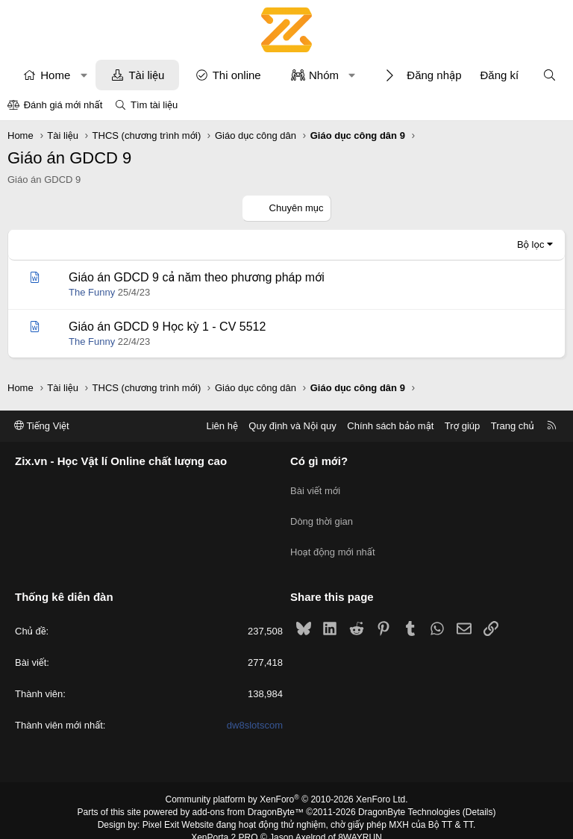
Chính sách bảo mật (390, 425)
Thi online (237, 75)
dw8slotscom (255, 709)
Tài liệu (146, 75)
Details (479, 796)
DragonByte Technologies (409, 796)
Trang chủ (512, 425)
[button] (84, 75)
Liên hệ (221, 425)
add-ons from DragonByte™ (248, 796)
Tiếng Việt (41, 425)
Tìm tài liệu (154, 104)
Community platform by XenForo (287, 784)
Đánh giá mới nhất (63, 104)
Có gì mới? (319, 461)
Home (55, 75)
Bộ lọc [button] (531, 244)
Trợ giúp (462, 425)
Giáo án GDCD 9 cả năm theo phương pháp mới (197, 277)
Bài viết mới (315, 487)
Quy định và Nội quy (292, 425)
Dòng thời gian (321, 514)
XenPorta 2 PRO (224, 821)
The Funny (92, 292)
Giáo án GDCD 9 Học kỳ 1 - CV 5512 (167, 326)
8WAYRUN (360, 821)
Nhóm (324, 75)
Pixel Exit (161, 808)
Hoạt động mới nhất (332, 540)
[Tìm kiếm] (549, 75)
